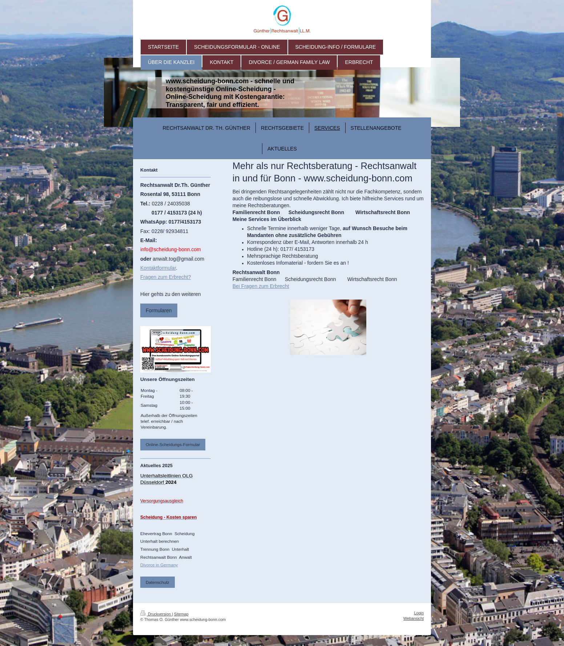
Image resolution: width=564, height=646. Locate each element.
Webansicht (413, 618)
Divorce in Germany (159, 564)
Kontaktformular (158, 268)
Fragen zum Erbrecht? (165, 277)
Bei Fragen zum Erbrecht (261, 286)
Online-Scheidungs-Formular (173, 444)
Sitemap (181, 614)
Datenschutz (157, 582)
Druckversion (156, 614)
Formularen (159, 310)
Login (419, 613)
